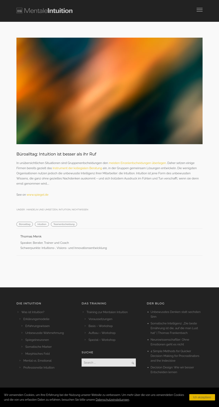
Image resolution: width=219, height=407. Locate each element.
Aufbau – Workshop (102, 333)
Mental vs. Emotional (37, 360)
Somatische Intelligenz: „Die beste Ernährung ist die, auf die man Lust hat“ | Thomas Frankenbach (174, 328)
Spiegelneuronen (37, 340)
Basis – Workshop (101, 326)
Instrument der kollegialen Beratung (77, 168)
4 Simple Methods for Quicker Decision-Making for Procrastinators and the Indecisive (175, 355)
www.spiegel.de (38, 194)
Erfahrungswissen (37, 326)
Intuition (64, 209)
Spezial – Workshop (102, 340)
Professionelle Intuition (38, 367)
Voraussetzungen (100, 319)
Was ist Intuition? (32, 312)
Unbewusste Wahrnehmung (44, 333)
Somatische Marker (38, 347)
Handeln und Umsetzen (41, 209)
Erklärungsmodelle (36, 319)
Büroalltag (24, 224)
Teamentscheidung (64, 224)
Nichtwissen (80, 209)
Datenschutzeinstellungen (112, 399)
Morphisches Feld (37, 354)
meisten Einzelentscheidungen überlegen (137, 163)
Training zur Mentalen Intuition (107, 312)
